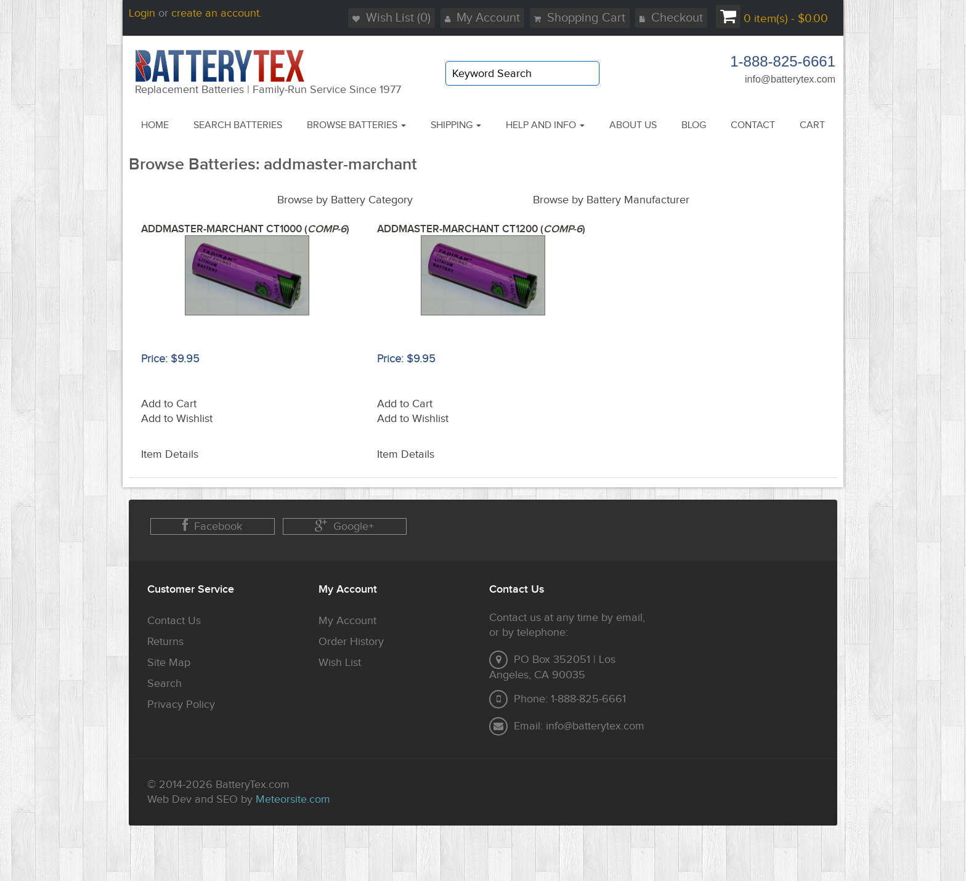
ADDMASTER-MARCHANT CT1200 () (481, 229)
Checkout (671, 17)
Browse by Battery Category (345, 199)
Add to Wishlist (177, 418)
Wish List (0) (391, 17)
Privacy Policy (181, 704)
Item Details (169, 454)
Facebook (212, 526)
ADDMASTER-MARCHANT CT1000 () (245, 229)
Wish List (340, 662)
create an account (215, 13)
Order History (351, 641)
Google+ (344, 526)
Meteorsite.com (293, 799)
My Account (482, 17)
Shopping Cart (579, 17)
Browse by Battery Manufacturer (611, 199)
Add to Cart (169, 403)
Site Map (168, 662)
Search (164, 683)
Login (142, 13)
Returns (165, 641)
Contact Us (174, 620)
